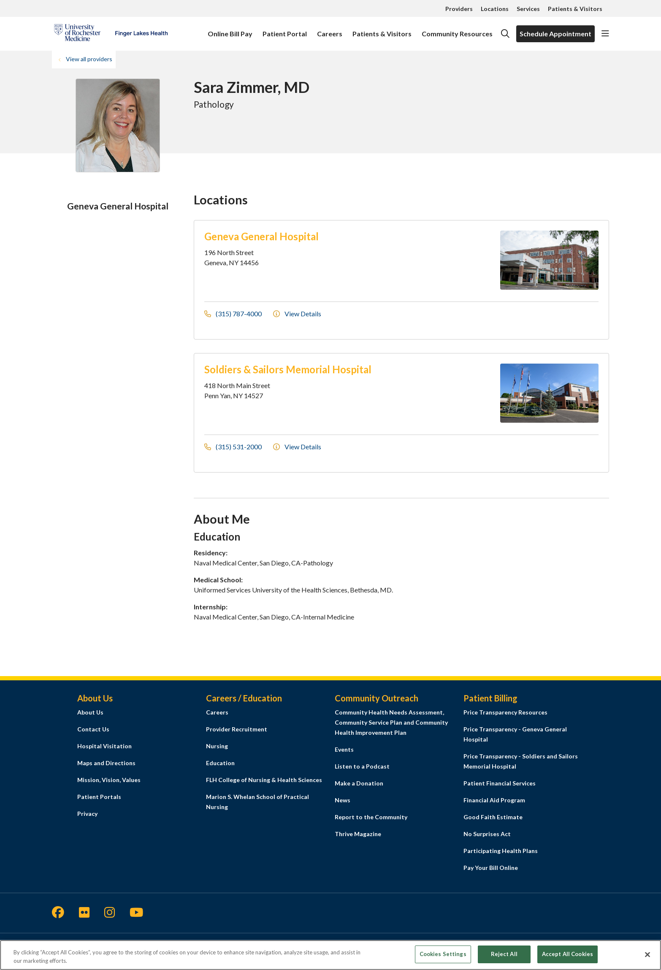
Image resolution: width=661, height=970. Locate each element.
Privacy (87, 813)
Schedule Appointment (555, 34)
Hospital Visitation (104, 746)
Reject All (504, 954)
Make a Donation (359, 783)
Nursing (217, 746)
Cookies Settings (443, 954)
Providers (459, 8)
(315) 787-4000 (233, 314)
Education (220, 762)
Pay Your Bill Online (490, 867)
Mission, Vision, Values (109, 779)
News (342, 800)
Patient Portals (99, 796)
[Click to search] (505, 34)
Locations (495, 8)
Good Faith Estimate (493, 817)
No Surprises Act (487, 833)
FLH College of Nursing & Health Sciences (264, 779)
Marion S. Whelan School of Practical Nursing (257, 801)
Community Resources (457, 30)
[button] (605, 34)
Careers (329, 30)
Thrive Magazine (358, 833)
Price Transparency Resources (505, 712)
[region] (330, 955)
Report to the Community (371, 817)
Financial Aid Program (494, 800)
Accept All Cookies (567, 954)
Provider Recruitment (236, 729)
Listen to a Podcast (362, 766)
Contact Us (93, 729)
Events (344, 749)
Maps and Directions (106, 762)
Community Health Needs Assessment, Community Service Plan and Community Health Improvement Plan (391, 722)
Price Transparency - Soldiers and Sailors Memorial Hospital (520, 761)
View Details (297, 314)
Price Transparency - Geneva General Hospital (515, 734)
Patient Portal (284, 30)
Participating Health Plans (500, 850)
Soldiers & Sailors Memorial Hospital (287, 369)
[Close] (647, 954)
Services (528, 8)
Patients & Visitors (575, 8)
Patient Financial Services (499, 783)
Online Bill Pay (230, 30)
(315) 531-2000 (233, 447)
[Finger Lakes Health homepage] (111, 34)
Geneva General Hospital (261, 236)
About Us (90, 712)
